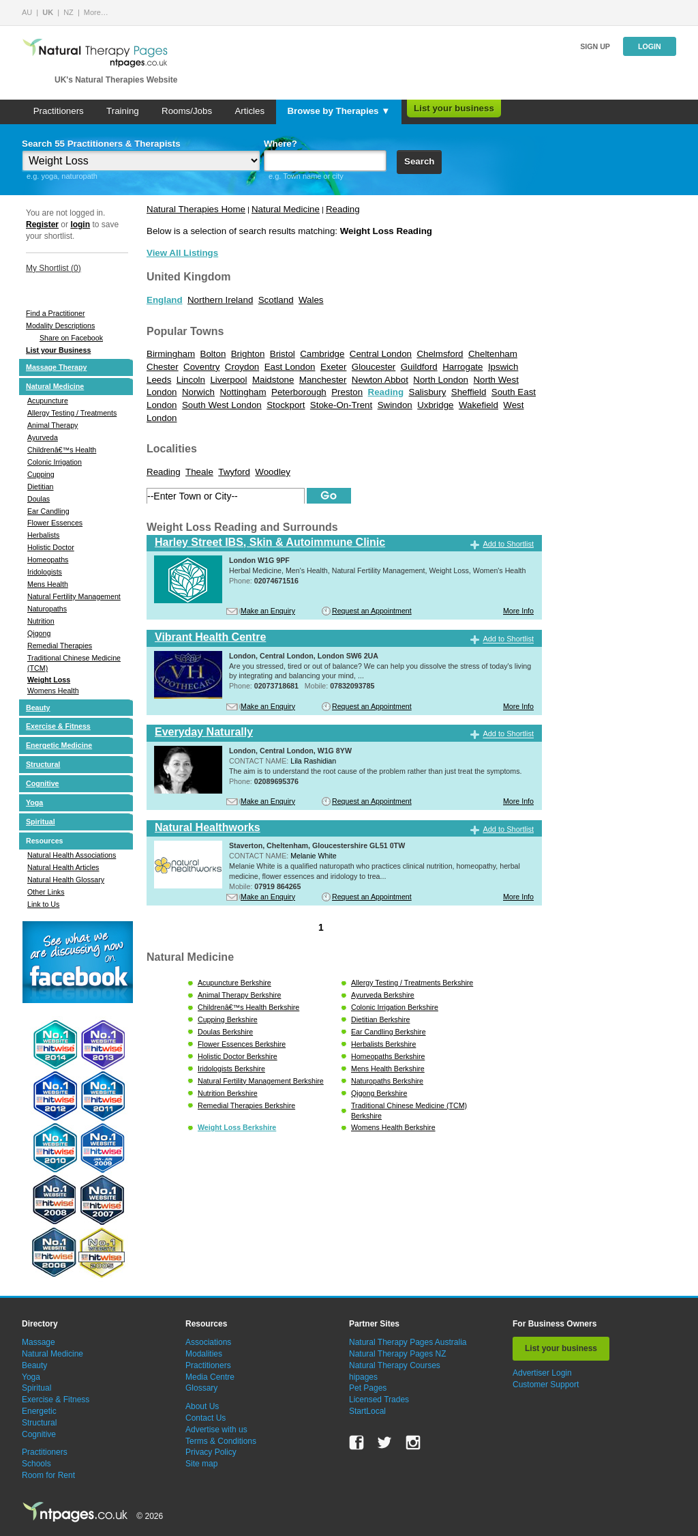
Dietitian (40, 486)
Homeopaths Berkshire (388, 1056)
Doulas (38, 499)
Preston (347, 392)
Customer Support (546, 1384)
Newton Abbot (380, 380)
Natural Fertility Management (74, 596)
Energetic (39, 1411)
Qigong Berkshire (379, 1093)
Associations (208, 1342)
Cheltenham (492, 354)
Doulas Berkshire (225, 1032)
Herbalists (43, 535)
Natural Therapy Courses (394, 1365)
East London (290, 367)
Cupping (41, 474)
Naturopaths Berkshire (387, 1081)
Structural (43, 764)
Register (42, 224)
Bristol (282, 354)
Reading (343, 209)
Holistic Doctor (50, 547)
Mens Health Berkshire (388, 1068)
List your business (454, 108)
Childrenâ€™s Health (61, 450)
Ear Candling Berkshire (388, 1032)
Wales (311, 300)
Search (419, 161)
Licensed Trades (379, 1399)
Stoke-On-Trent (341, 405)
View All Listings (182, 253)
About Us (202, 1406)
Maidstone (273, 380)
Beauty (38, 708)
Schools (36, 1463)
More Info (518, 611)
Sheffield (469, 392)
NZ (68, 12)
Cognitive (42, 783)
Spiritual (40, 821)
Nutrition (41, 621)
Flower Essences (54, 523)
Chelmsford (439, 354)
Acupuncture (47, 400)
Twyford (234, 472)
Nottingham (242, 392)
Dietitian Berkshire (380, 1019)
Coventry (201, 367)
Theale (199, 472)
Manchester (323, 380)
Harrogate (462, 367)
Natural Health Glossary (65, 879)
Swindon (395, 405)
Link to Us (43, 904)
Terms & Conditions (220, 1441)
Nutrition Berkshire (228, 1093)
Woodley (272, 472)
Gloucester (373, 367)
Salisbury (427, 392)
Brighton (248, 354)
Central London (381, 354)
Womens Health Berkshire (393, 1127)
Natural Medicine (55, 386)
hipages (363, 1377)
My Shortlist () (53, 268)
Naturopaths (47, 609)
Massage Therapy (56, 367)
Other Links (46, 892)
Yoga (34, 802)
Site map (201, 1463)
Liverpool (228, 380)
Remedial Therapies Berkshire (246, 1105)
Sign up (595, 46)
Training (122, 111)
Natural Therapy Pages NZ (397, 1354)
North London (440, 380)
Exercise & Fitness (58, 726)
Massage (38, 1342)
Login (649, 46)
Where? (280, 144)
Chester (163, 367)
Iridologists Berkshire (231, 1068)
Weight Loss (48, 680)
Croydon (242, 367)
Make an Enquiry (268, 611)
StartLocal (367, 1411)
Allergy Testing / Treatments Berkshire (412, 983)
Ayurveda (42, 437)
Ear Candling (48, 511)
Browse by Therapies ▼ (338, 111)
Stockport (286, 405)
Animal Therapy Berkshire (239, 995)
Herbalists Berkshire (383, 1044)
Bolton (213, 354)
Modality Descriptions (60, 325)
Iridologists (44, 572)
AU (27, 12)
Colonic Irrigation (54, 462)
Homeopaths (47, 559)
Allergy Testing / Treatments (72, 413)
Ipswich (503, 367)
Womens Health (53, 690)
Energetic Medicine (59, 745)
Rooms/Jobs (187, 111)
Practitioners (58, 111)
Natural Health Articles (63, 867)
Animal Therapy (52, 425)
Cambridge (322, 354)
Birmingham (171, 354)
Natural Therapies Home (196, 209)
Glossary (201, 1388)
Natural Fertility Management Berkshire (261, 1081)
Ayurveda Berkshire (382, 995)
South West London (222, 405)
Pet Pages (367, 1388)
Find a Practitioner (55, 313)
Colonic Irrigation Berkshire (394, 1007)
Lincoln (191, 380)
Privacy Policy (211, 1452)
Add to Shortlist (508, 544)
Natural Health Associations (71, 855)
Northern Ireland (220, 300)
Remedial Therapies (59, 645)
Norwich (198, 392)
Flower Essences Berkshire (242, 1044)
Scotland (276, 300)
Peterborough (299, 392)
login (80, 224)
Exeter (333, 367)
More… (96, 12)
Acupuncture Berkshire (234, 983)
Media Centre (209, 1377)
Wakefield (478, 405)
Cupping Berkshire (228, 1019)
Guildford (419, 367)
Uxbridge (435, 405)
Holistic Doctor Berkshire (237, 1056)
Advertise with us (216, 1429)
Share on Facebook (71, 338)
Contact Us (205, 1418)
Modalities (203, 1354)
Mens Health (47, 584)
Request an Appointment (372, 611)
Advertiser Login (542, 1373)
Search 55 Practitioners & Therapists (101, 144)
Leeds (159, 380)
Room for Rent (48, 1475)
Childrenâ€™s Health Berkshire (248, 1007)
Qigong (38, 633)
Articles (249, 111)
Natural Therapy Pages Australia (408, 1342)
